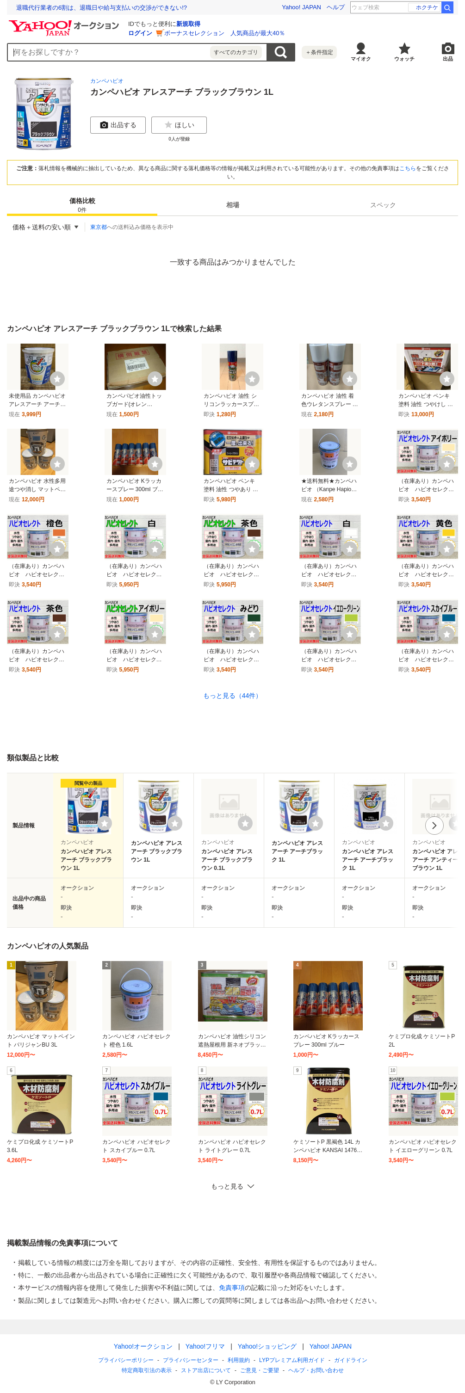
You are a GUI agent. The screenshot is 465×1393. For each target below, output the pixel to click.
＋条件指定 (319, 52)
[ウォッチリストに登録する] (104, 823)
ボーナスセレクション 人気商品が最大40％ (224, 33)
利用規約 (239, 1360)
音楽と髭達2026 (414, 7)
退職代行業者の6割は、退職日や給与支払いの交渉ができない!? (101, 7)
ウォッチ (404, 59)
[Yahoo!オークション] (65, 23)
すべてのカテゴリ (236, 52)
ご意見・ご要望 (259, 1370)
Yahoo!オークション (142, 1346)
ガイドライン (350, 1360)
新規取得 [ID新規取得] (188, 23)
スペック (383, 205)
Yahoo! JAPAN (301, 7)
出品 (448, 59)
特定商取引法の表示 (147, 1370)
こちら (407, 168)
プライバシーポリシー (126, 1360)
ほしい (179, 124)
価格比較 (82, 205)
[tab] (82, 205)
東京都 (98, 227)
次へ (434, 825)
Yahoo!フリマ (204, 1346)
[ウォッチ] (57, 378)
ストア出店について (206, 1370)
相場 (232, 205)
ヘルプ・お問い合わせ (316, 1370)
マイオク (361, 59)
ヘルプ (336, 7)
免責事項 (232, 1287)
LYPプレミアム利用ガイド (292, 1360)
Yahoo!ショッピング (266, 1346)
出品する (117, 124)
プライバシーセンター (190, 1360)
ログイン (140, 33)
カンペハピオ (107, 81)
